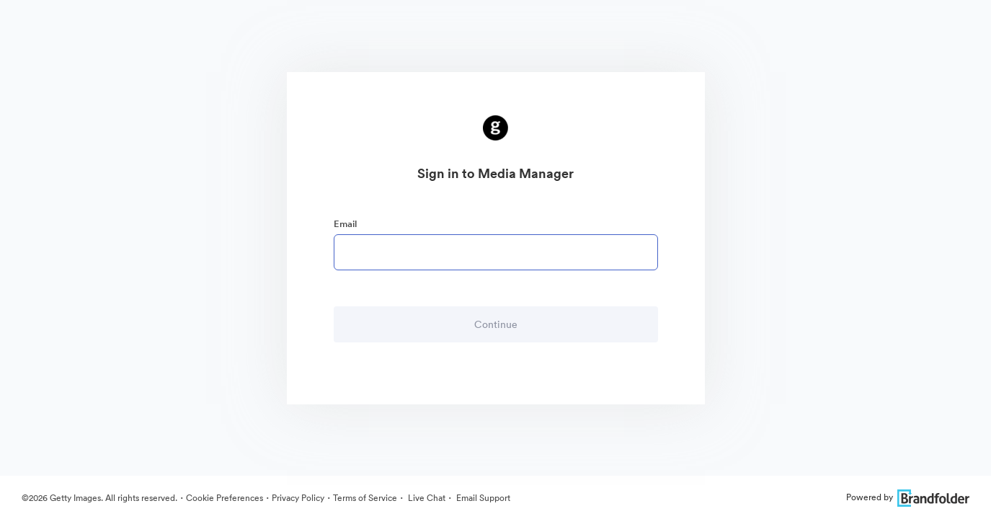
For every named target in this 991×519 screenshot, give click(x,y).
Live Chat (425, 498)
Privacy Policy (298, 498)
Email (345, 224)
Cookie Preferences (224, 498)
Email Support (482, 498)
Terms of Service (365, 498)
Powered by (907, 497)
